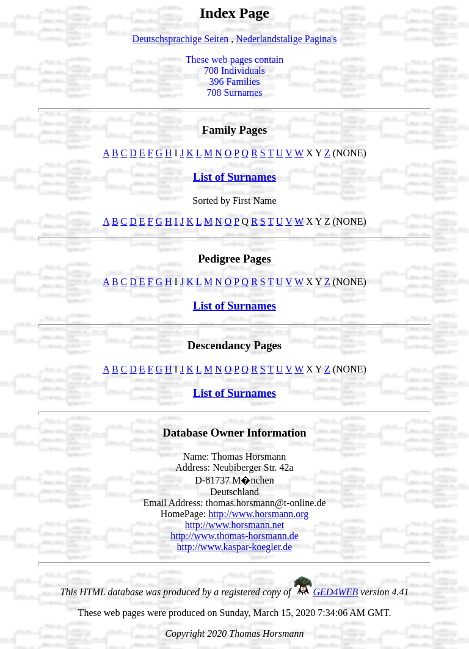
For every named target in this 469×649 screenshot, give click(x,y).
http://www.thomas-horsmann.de (234, 536)
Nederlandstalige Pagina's (286, 39)
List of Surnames (234, 176)
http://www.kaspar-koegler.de (235, 547)
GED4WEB (335, 592)
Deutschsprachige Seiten (181, 39)
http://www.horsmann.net (235, 525)
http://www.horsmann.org (258, 514)
